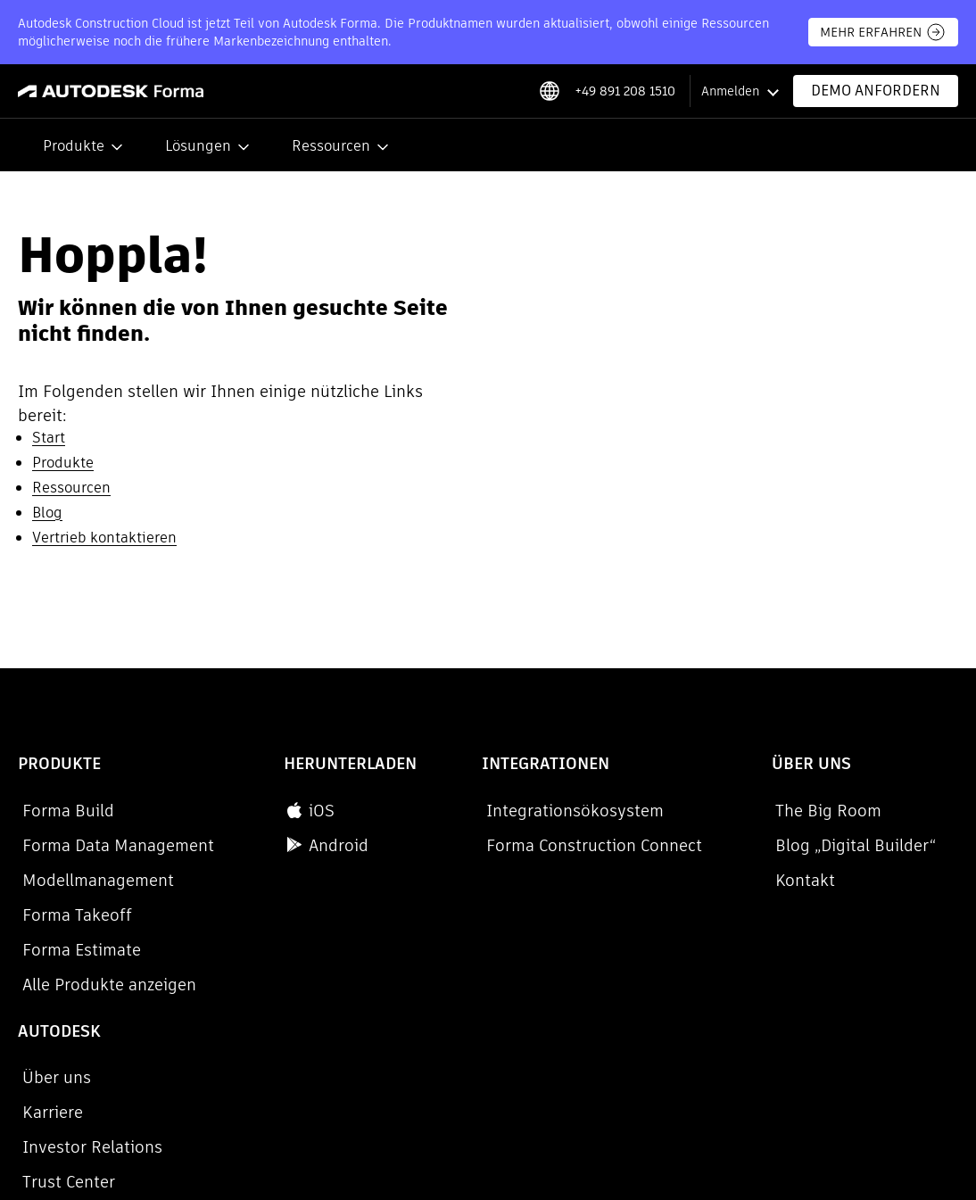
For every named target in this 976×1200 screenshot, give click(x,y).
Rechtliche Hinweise (499, 1096)
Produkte (73, 146)
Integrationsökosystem (481, 810)
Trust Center (864, 915)
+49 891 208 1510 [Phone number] (625, 91)
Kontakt (662, 880)
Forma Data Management (114, 845)
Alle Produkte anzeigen (105, 984)
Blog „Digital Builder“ (713, 845)
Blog (47, 512)
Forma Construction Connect (500, 845)
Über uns (852, 810)
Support (849, 950)
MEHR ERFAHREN (883, 32)
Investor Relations (888, 880)
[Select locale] (549, 91)
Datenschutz (53, 1075)
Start (48, 437)
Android (275, 845)
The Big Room (686, 810)
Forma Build (64, 810)
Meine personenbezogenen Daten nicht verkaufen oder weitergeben (305, 1075)
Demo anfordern (875, 90)
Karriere (848, 845)
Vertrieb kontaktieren (104, 537)
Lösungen (198, 146)
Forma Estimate (77, 950)
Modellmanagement (94, 880)
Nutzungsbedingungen (358, 1096)
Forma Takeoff (73, 915)
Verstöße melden (226, 1096)
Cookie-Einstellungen (97, 1096)
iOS (258, 810)
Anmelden (730, 91)
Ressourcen (331, 146)
